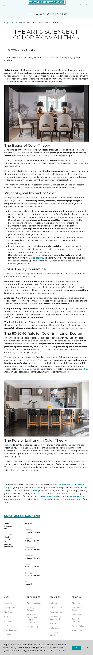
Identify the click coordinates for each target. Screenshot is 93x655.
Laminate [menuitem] (8, 621)
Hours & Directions (9, 545)
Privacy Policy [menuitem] (78, 626)
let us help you (77, 496)
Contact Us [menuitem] (77, 614)
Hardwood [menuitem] (8, 612)
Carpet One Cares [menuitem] (77, 608)
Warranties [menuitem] (54, 623)
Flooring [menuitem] (8, 603)
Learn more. (61, 650)
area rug (32, 369)
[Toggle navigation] (3, 4)
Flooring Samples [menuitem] (30, 608)
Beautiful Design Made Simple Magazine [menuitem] (33, 618)
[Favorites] (86, 5)
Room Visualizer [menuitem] (34, 603)
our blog (35, 490)
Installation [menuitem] (54, 628)
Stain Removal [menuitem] (55, 603)
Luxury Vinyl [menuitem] (9, 607)
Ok (76, 648)
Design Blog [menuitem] (32, 627)
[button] (81, 5)
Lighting (8, 445)
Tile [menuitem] (6, 625)
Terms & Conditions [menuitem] (76, 620)
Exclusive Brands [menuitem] (53, 633)
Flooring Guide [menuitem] (55, 612)
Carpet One (9, 22)
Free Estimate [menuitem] (10, 630)
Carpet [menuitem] (7, 616)
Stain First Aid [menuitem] (55, 607)
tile (85, 369)
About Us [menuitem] (76, 603)
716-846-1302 (62, 14)
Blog (20, 22)
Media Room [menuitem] (77, 631)
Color (65, 73)
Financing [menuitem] (8, 634)
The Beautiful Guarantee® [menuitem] (55, 617)
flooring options (50, 496)
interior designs (35, 258)
